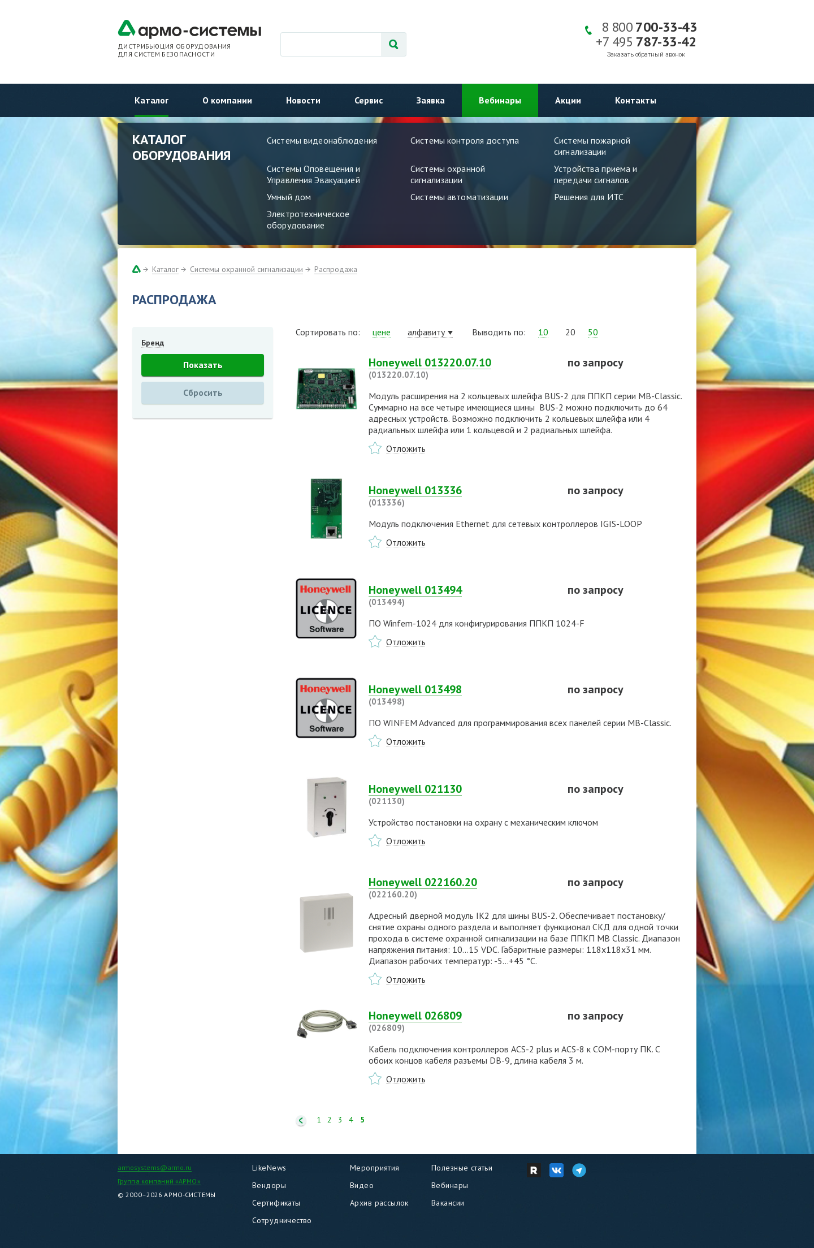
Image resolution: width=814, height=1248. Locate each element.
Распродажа (335, 269)
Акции (568, 100)
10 (543, 332)
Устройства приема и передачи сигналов (595, 174)
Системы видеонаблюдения (322, 140)
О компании (227, 100)
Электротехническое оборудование (308, 219)
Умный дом (289, 196)
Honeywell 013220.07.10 (461, 368)
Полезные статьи (461, 1168)
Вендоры (269, 1185)
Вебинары (500, 100)
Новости (303, 100)
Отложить (406, 448)
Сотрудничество (282, 1220)
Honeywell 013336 (461, 496)
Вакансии (447, 1203)
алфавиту (426, 332)
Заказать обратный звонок (646, 54)
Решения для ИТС (589, 196)
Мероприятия (375, 1168)
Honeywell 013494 (461, 595)
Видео (362, 1185)
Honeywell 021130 (461, 794)
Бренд (152, 343)
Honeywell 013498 (461, 695)
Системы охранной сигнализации (447, 174)
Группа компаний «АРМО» (159, 1181)
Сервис (368, 100)
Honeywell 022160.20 (461, 888)
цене (382, 332)
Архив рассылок (379, 1203)
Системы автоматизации (459, 196)
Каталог (151, 100)
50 (593, 332)
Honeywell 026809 (461, 1021)
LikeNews (269, 1168)
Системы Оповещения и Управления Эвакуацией (314, 174)
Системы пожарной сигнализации (592, 146)
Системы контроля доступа (464, 140)
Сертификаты (276, 1203)
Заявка (431, 100)
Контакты (635, 100)
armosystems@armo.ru (155, 1167)
